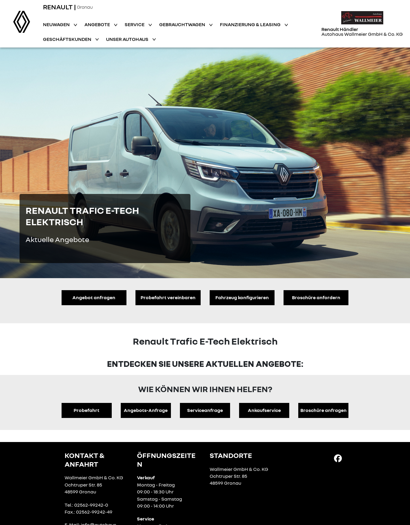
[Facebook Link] (337, 458)
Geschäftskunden (67, 39)
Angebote (97, 24)
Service (135, 24)
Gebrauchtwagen (182, 24)
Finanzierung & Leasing (250, 24)
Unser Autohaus (127, 39)
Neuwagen (57, 24)
